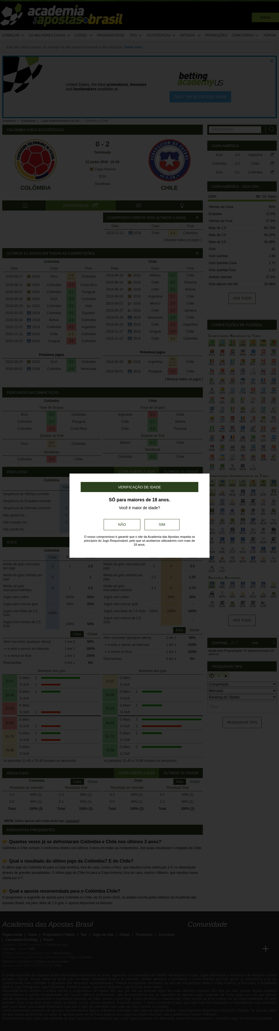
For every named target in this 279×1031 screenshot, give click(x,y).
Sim (162, 524)
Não (122, 524)
